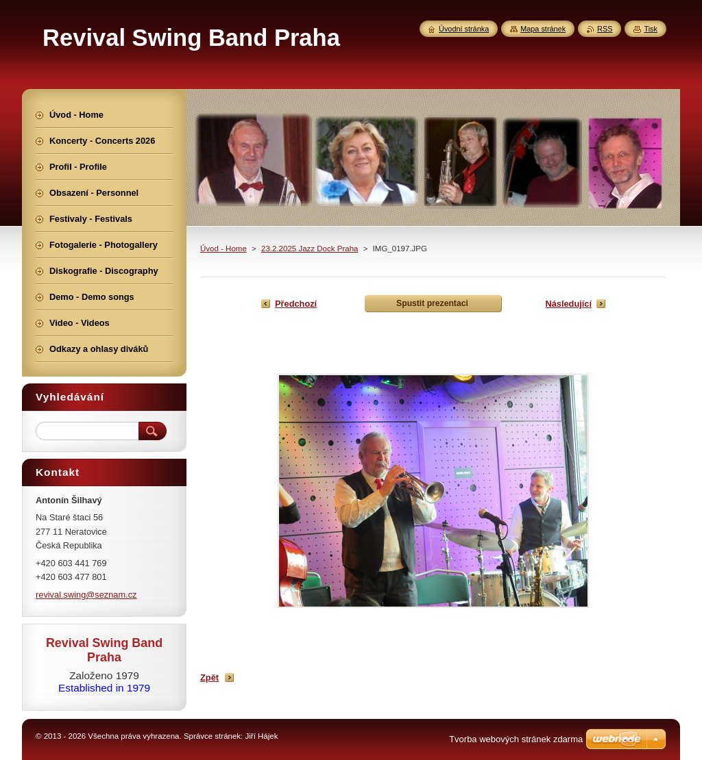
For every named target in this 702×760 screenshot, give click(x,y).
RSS (604, 29)
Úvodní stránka (464, 29)
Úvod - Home (223, 248)
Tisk (650, 29)
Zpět (209, 677)
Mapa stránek (543, 29)
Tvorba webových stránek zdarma (516, 739)
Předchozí (296, 304)
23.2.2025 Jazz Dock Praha (309, 248)
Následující (568, 304)
